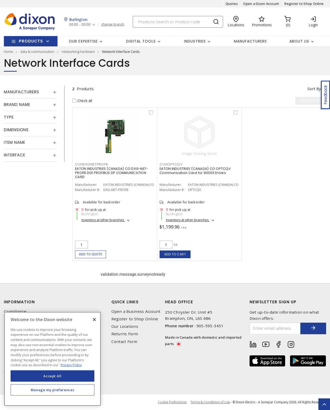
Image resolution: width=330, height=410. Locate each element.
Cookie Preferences (172, 402)
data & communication (37, 51)
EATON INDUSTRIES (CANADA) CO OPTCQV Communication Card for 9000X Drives (195, 170)
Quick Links (125, 302)
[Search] (178, 22)
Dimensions (16, 129)
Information (19, 302)
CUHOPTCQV (171, 164)
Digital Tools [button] (141, 41)
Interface (14, 155)
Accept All (52, 376)
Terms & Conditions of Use (210, 402)
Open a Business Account (136, 311)
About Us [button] (299, 41)
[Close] (94, 319)
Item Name (14, 142)
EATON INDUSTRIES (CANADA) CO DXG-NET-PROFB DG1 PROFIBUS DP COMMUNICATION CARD (111, 172)
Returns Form (124, 333)
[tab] (30, 92)
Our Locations (124, 326)
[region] (52, 359)
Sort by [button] (314, 88)
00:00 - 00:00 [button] (79, 24)
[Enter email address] (275, 328)
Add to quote (90, 254)
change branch (112, 24)
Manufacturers (250, 41)
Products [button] (31, 41)
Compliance (15, 311)
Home (8, 51)
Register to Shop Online (304, 3)
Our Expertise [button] (83, 41)
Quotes (232, 3)
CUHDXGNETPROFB (91, 164)
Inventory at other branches (103, 219)
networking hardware (78, 51)
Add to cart (175, 254)
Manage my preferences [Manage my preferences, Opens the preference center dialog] (53, 390)
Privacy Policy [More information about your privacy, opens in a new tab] (71, 365)
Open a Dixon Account (261, 3)
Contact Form (124, 341)
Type (9, 117)
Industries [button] (195, 41)
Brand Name (17, 104)
